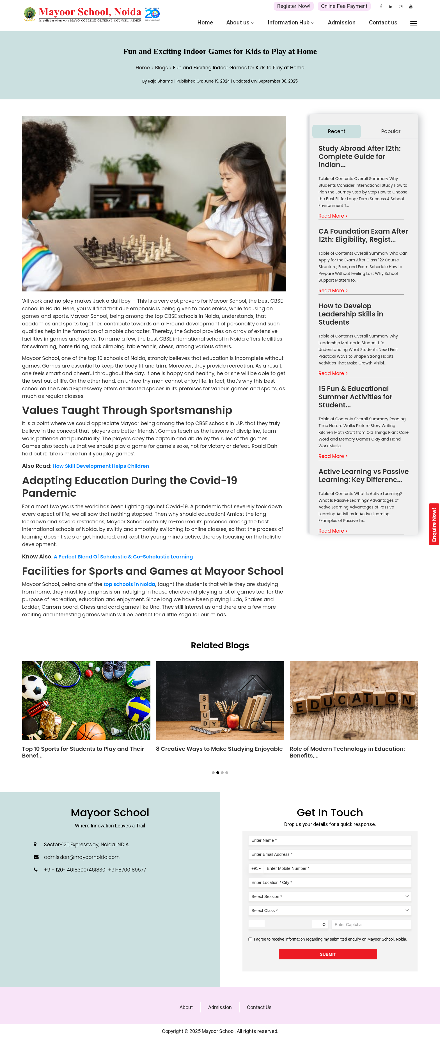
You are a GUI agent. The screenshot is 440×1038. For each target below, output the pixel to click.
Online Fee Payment (344, 6)
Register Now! (293, 6)
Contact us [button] (383, 22)
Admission (220, 1007)
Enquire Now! (433, 525)
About (186, 1007)
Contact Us (259, 1007)
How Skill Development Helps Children (101, 465)
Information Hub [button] (291, 22)
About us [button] (240, 22)
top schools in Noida (129, 584)
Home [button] (205, 22)
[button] (213, 772)
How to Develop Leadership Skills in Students (350, 314)
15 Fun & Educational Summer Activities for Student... (355, 397)
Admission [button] (342, 22)
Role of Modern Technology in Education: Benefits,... (347, 752)
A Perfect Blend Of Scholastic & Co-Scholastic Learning (123, 556)
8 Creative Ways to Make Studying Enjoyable (219, 749)
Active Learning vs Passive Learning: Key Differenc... (363, 475)
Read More (333, 216)
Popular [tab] (390, 131)
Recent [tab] (336, 131)
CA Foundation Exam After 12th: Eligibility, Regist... (363, 235)
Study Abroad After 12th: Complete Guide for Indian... (359, 156)
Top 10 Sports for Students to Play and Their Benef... (83, 752)
